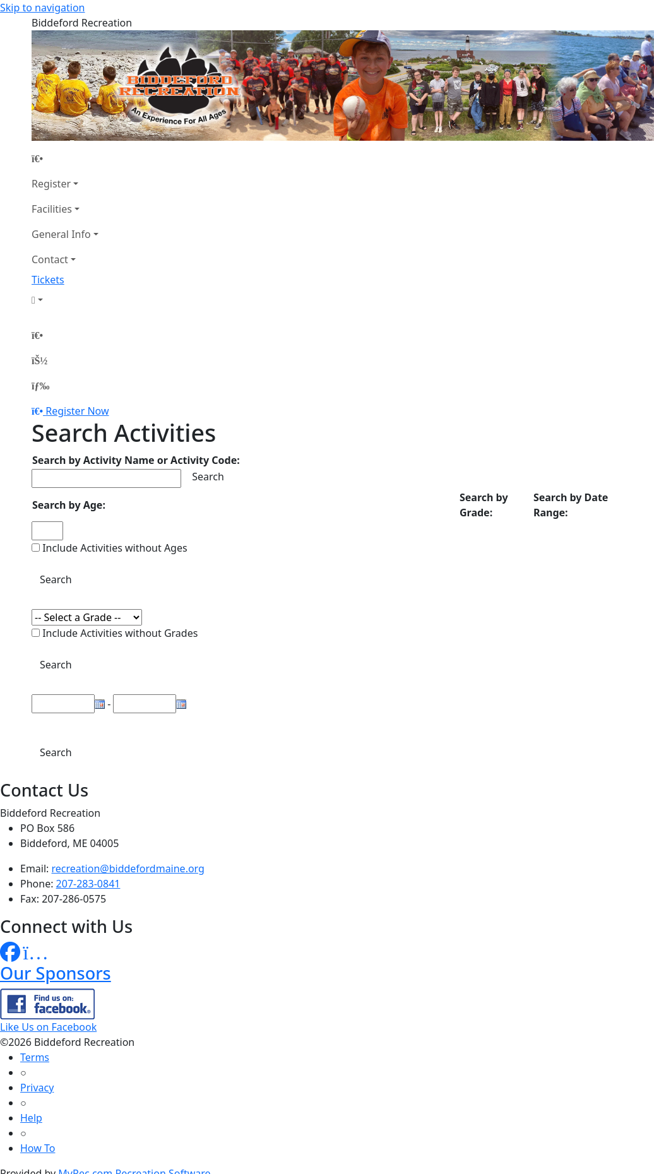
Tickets (48, 280)
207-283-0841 (88, 884)
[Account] (65, 299)
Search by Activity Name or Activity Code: (136, 460)
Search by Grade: (484, 504)
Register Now (77, 411)
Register (51, 184)
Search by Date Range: (570, 504)
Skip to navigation (42, 8)
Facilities (52, 209)
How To (37, 1148)
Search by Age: (68, 505)
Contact (50, 259)
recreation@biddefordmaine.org (128, 868)
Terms (34, 1057)
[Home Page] (65, 158)
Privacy (37, 1087)
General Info (61, 234)
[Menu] (40, 385)
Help (31, 1118)
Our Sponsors (55, 973)
